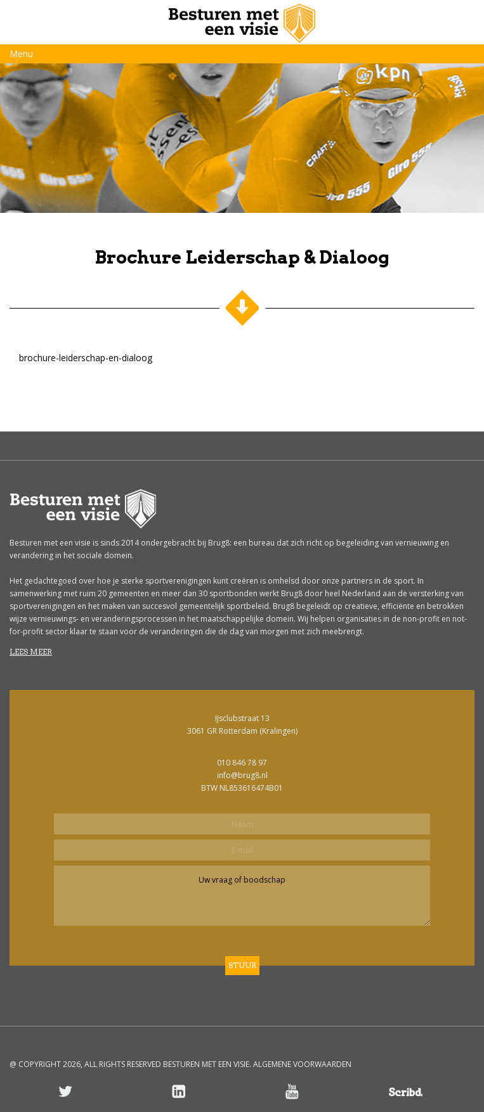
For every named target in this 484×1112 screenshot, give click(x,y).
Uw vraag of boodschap (242, 896)
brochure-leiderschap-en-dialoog (85, 358)
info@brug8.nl (242, 775)
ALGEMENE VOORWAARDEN (302, 1064)
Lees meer (31, 651)
